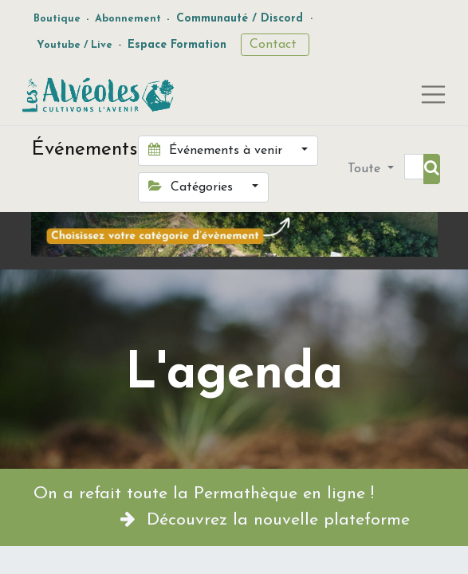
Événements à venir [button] (217, 150)
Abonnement (128, 19)
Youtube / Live (74, 45)
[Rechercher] (431, 169)
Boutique (57, 19)
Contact (275, 44)
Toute (366, 169)
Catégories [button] (192, 186)
